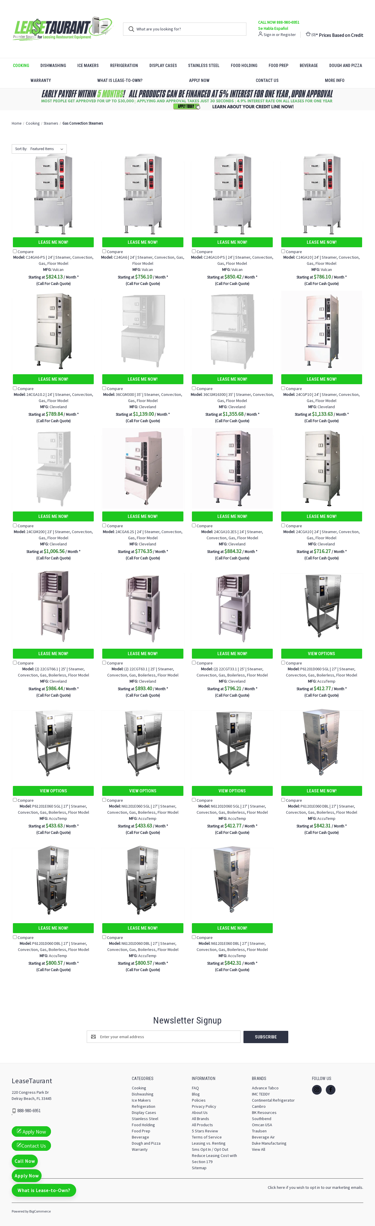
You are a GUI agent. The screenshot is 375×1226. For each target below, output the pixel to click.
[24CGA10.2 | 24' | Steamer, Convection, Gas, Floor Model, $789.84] (53, 331)
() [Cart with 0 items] (311, 34)
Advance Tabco (265, 1087)
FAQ (195, 1087)
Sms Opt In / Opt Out (210, 1149)
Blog (196, 1093)
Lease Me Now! (53, 242)
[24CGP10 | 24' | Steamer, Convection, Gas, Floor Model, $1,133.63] (321, 331)
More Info (335, 80)
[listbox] (48, 149)
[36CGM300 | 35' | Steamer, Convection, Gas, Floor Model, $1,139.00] (142, 331)
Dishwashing (53, 65)
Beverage (309, 65)
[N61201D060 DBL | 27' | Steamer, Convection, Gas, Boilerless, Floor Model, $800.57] (142, 880)
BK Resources (264, 1112)
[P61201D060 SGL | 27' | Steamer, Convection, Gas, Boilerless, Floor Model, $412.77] (321, 605)
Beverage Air (263, 1136)
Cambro (259, 1106)
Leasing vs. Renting (209, 1143)
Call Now (25, 1161)
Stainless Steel (203, 65)
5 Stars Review (205, 1130)
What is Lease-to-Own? (119, 80)
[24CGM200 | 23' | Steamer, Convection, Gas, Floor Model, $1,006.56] (53, 468)
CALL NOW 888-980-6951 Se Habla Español (278, 25)
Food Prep (278, 65)
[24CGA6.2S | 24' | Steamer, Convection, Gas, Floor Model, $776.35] (142, 468)
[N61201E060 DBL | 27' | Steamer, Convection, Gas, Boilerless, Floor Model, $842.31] (232, 880)
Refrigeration (124, 65)
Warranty (40, 80)
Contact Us (267, 80)
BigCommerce (40, 1211)
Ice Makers (88, 65)
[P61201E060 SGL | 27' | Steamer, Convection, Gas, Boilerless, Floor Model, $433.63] (53, 743)
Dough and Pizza (345, 65)
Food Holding (244, 65)
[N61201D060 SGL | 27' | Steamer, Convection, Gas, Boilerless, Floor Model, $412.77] (232, 743)
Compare (23, 251)
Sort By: (21, 148)
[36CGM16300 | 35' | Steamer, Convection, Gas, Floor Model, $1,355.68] (232, 331)
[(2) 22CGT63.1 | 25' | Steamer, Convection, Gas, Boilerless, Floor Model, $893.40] (142, 605)
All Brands (200, 1118)
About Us (200, 1112)
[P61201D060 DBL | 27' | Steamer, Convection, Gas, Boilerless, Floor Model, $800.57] (53, 880)
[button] (187, 99)
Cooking (21, 65)
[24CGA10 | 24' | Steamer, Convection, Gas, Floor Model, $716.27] (321, 468)
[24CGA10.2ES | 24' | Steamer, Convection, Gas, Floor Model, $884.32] (232, 468)
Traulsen (259, 1130)
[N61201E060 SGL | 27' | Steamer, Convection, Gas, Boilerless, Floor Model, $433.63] (142, 743)
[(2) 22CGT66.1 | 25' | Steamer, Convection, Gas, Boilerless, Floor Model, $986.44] (53, 605)
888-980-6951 (29, 1110)
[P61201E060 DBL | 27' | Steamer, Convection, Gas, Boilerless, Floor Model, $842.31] (321, 743)
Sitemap (199, 1167)
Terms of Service (207, 1136)
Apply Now (199, 80)
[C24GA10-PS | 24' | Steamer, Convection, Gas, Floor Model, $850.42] (232, 194)
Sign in (269, 34)
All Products (202, 1124)
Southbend (261, 1118)
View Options (321, 653)
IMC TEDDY (261, 1093)
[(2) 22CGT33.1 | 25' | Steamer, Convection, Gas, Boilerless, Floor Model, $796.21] (232, 605)
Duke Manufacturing (269, 1143)
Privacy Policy (204, 1106)
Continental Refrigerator (273, 1100)
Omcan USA (262, 1124)
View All (258, 1149)
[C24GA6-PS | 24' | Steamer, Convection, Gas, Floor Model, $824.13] (53, 194)
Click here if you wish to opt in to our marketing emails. (315, 1187)
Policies (199, 1100)
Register (288, 34)
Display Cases (163, 65)
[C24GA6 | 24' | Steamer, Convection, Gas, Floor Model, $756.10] (142, 194)
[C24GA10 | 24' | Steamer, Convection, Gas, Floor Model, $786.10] (321, 194)
